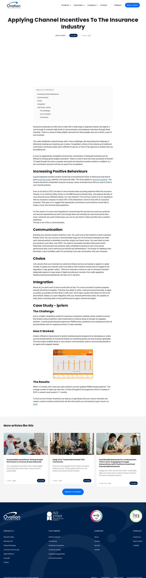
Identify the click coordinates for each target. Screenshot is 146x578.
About (96, 537)
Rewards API (8, 541)
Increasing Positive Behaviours (48, 94)
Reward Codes (9, 537)
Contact (103, 5)
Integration (41, 104)
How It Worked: (45, 114)
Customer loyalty (55, 550)
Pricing (6, 562)
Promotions (53, 541)
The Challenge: (45, 111)
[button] (66, 5)
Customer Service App (11, 550)
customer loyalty (44, 179)
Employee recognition (56, 545)
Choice (39, 101)
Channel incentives (55, 558)
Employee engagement (57, 554)
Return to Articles (73, 491)
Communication (42, 97)
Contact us (137, 537)
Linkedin (136, 545)
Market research (54, 537)
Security (97, 545)
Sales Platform (9, 554)
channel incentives (100, 179)
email (35, 404)
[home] (13, 5)
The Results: (44, 117)
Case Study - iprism (44, 107)
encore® (7, 558)
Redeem (118, 5)
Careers (97, 541)
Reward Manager (10, 545)
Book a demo (132, 5)
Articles (97, 550)
